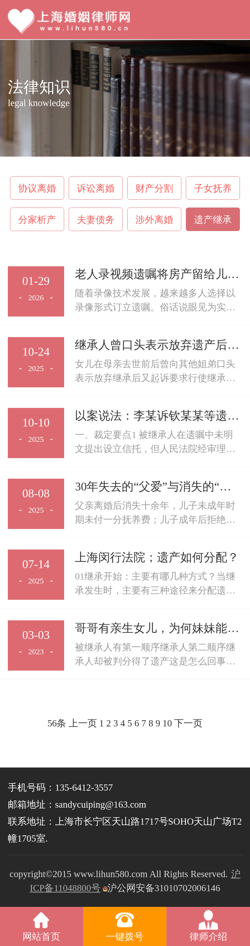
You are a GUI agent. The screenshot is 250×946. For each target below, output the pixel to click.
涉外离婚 (154, 219)
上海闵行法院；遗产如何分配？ (157, 557)
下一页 (188, 723)
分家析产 (37, 219)
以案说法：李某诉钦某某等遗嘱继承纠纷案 (157, 416)
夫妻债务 (96, 219)
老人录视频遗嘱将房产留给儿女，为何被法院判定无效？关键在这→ (157, 275)
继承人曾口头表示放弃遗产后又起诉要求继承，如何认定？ (157, 345)
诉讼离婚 (96, 188)
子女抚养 (213, 188)
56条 (57, 723)
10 (167, 723)
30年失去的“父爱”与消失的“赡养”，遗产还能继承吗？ (153, 487)
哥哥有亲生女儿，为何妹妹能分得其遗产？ (157, 629)
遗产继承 (213, 219)
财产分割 (154, 188)
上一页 (83, 723)
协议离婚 (37, 188)
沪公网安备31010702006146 (160, 888)
